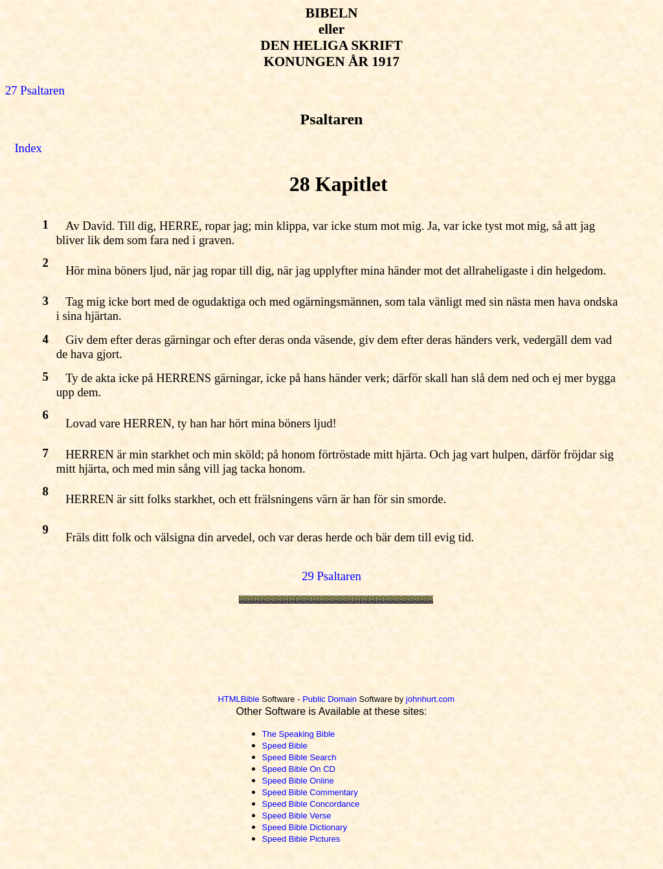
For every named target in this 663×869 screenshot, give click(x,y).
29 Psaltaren (331, 576)
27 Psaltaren (35, 90)
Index (27, 148)
